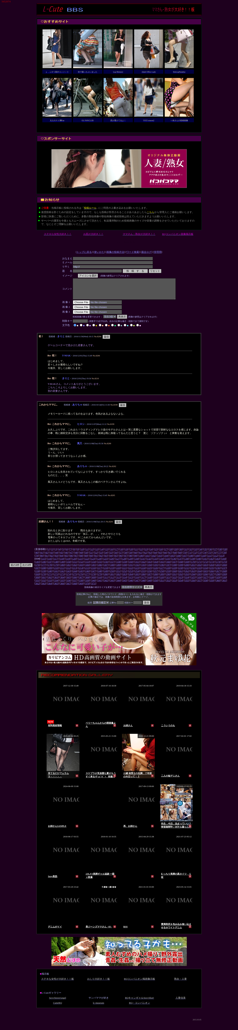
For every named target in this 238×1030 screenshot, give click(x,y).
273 (62, 578)
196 (162, 568)
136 (174, 562)
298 (218, 578)
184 (87, 568)
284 (131, 578)
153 (87, 565)
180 (62, 568)
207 (37, 572)
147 (50, 565)
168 (181, 565)
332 (44, 584)
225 (149, 572)
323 (181, 581)
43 (51, 556)
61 (140, 556)
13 (97, 553)
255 (143, 575)
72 (195, 556)
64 (155, 556)
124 (99, 562)
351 (162, 584)
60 (135, 556)
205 (218, 568)
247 (93, 575)
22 (141, 553)
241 (56, 575)
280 (106, 578)
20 (131, 553)
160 (131, 565)
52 (96, 556)
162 (143, 565)
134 (161, 562)
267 (218, 575)
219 (112, 572)
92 (101, 559)
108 (191, 559)
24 (151, 553)
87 (76, 559)
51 (91, 556)
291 (174, 578)
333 (50, 584)
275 (75, 578)
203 (205, 568)
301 (44, 581)
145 (37, 565)
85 (66, 559)
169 (187, 565)
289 (162, 578)
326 (199, 581)
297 (212, 578)
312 (112, 581)
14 (101, 553)
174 (218, 565)
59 (130, 556)
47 (71, 556)
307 (81, 581)
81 (46, 559)
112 (216, 559)
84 (61, 559)
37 (215, 553)
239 (44, 575)
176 (37, 568)
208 (44, 572)
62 (145, 556)
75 (209, 556)
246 (87, 575)
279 (100, 578)
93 (106, 559)
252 (124, 575)
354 (181, 584)
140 (199, 562)
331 (37, 584)
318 (149, 581)
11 (87, 553)
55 (111, 556)
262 (187, 575)
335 (62, 584)
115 (43, 562)
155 (100, 565)
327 (205, 581)
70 (185, 556)
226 (156, 572)
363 (44, 587)
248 (100, 575)
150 (68, 565)
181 (68, 568)
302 (50, 581)
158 (118, 565)
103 (160, 559)
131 (143, 562)
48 (76, 556)
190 (124, 568)
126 (111, 562)
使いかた (99, 252)
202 (199, 568)
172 (205, 565)
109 (197, 559)
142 (211, 562)
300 (37, 581)
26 (161, 553)
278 (93, 578)
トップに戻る (84, 252)
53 (101, 556)
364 (50, 587)
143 (217, 562)
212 (68, 572)
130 (136, 562)
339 (87, 584)
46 (66, 556)
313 (118, 581)
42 (46, 556)
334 (56, 584)
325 (193, 581)
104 (166, 559)
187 (106, 568)
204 (212, 568)
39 (225, 553)
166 (168, 565)
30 (180, 553)
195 (156, 568)
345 (124, 584)
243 (68, 575)
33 (195, 553)
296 (205, 578)
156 (106, 565)
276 (81, 578)
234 (205, 572)
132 (149, 562)
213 (75, 572)
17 (116, 553)
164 (156, 565)
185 (93, 568)
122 (87, 562)
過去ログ (146, 252)
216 (93, 572)
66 (165, 556)
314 (124, 581)
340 (93, 584)
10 (82, 553)
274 (68, 578)
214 (81, 572)
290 (168, 578)
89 (86, 559)
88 (81, 559)
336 (68, 584)
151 (75, 565)
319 (156, 581)
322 (174, 581)
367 (68, 587)
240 (50, 575)
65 (160, 556)
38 (220, 553)
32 (190, 553)
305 (68, 581)
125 (105, 562)
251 (118, 575)
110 (203, 559)
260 (174, 575)
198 (174, 568)
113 (222, 559)
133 (155, 562)
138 (186, 562)
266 (212, 575)
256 (149, 575)
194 (149, 568)
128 (124, 562)
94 (111, 559)
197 (168, 568)
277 (87, 578)
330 (224, 581)
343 (112, 584)
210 (56, 572)
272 (56, 578)
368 (75, 587)
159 (124, 565)
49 (81, 556)
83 (56, 559)
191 (131, 568)
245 (81, 575)
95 (115, 559)
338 (81, 584)
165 (162, 565)
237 (224, 572)
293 (187, 578)
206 (224, 568)
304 (62, 581)
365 (56, 587)
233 (199, 572)
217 (100, 572)
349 (149, 584)
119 (68, 562)
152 (81, 565)
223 (137, 572)
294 (193, 578)
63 (150, 556)
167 (174, 565)
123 (93, 562)
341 (100, 584)
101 (147, 559)
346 (131, 584)
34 (200, 553)
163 (149, 565)
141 (205, 562)
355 (187, 584)
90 (91, 559)
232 (193, 572)
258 (162, 575)
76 (214, 556)
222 (131, 572)
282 (118, 578)
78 (224, 556)
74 (204, 556)
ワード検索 (132, 252)
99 (135, 559)
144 (224, 562)
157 (112, 565)
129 (130, 562)
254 (137, 575)
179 (56, 568)
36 (210, 553)
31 (185, 553)
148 (56, 565)
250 (112, 575)
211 (62, 572)
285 (137, 578)
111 (209, 559)
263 (193, 575)
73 (199, 556)
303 (56, 581)
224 (143, 572)
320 (162, 581)
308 (87, 581)
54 (106, 556)
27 (166, 553)
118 (62, 562)
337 (75, 584)
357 (199, 584)
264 (199, 575)
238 (37, 575)
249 (106, 575)
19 (126, 553)
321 (168, 581)
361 (224, 584)
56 (115, 556)
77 (219, 556)
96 (120, 559)
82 (51, 559)
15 (106, 553)
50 (86, 556)
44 (56, 556)
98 (130, 559)
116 (49, 562)
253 (131, 575)
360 (218, 584)
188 (112, 568)
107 (185, 559)
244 (75, 575)
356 (193, 584)
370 (87, 587)
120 (74, 562)
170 (193, 565)
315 (131, 581)
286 (143, 578)
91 (96, 559)
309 (93, 581)
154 (93, 565)
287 (149, 578)
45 (61, 556)
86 (71, 559)
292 (181, 578)
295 (199, 578)
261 (181, 575)
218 (106, 572)
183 (81, 568)
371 (93, 587)
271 (50, 578)
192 (137, 568)
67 (170, 556)
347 (137, 584)
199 (181, 568)
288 (156, 578)
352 (168, 584)
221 (124, 572)
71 (190, 556)
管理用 (157, 252)
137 (180, 562)
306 (75, 581)
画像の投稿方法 (115, 252)
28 (171, 553)
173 (212, 565)
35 (205, 553)
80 (41, 559)
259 (168, 575)
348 (143, 584)
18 (121, 553)
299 (224, 578)
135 (168, 562)
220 (118, 572)
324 (187, 581)
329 (218, 581)
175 (224, 565)
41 (41, 556)
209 (50, 572)
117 (56, 562)
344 (118, 584)
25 (156, 553)
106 (178, 559)
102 (153, 559)
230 (181, 572)
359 (212, 584)
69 (180, 556)
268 (224, 575)
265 (205, 575)
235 (212, 572)
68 (175, 556)
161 (137, 565)
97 (125, 559)
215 (87, 572)
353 (174, 584)
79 (36, 559)
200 (187, 568)
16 (111, 553)
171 (199, 565)
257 (156, 575)
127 (118, 562)
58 (125, 556)
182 (75, 568)
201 (193, 568)
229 (174, 572)
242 (62, 575)
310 (100, 581)
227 (162, 572)
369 (81, 587)
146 (44, 565)
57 (120, 556)
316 (137, 581)
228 (168, 572)
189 (118, 568)
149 (62, 565)
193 (143, 568)
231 (187, 572)
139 (192, 562)
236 (218, 572)
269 (37, 578)
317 (143, 581)
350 (156, 584)
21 (136, 553)
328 (212, 581)
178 (50, 568)
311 (106, 581)
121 (80, 562)
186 (100, 568)
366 (62, 587)
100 (141, 559)
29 (175, 553)
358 (205, 584)
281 (112, 578)
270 (44, 578)
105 (172, 559)
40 (36, 556)
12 (91, 553)
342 (106, 584)
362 (37, 587)
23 (146, 553)
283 (124, 578)
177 (44, 568)
